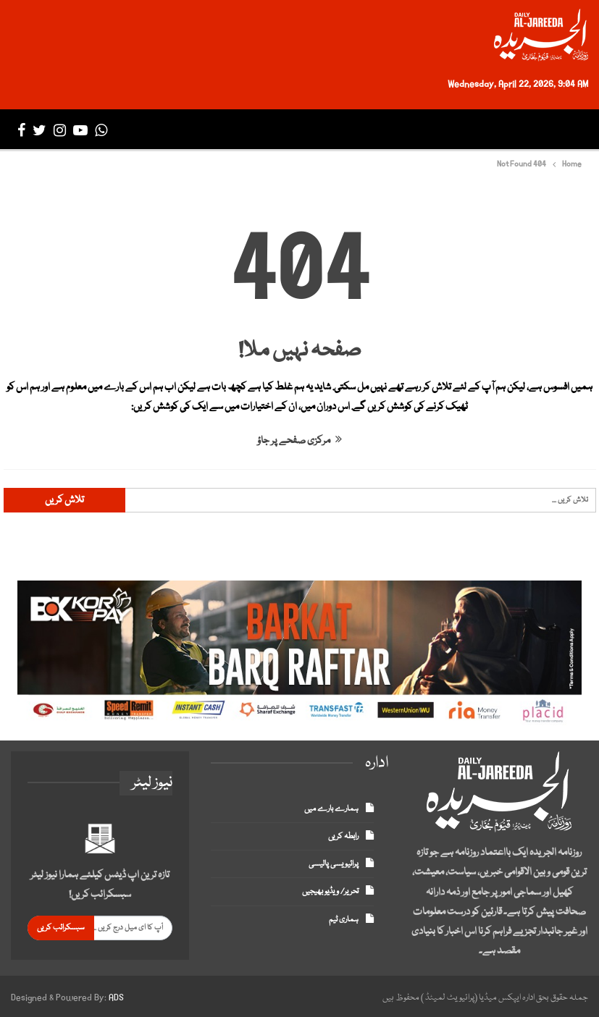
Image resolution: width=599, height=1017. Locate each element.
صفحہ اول (555, 130)
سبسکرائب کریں (61, 927)
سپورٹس (311, 130)
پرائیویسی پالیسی (334, 864)
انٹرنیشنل (396, 130)
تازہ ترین (504, 130)
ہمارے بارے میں (331, 809)
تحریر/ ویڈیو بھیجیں (330, 891)
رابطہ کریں (343, 836)
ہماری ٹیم (344, 919)
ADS (116, 998)
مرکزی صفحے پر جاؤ (299, 441)
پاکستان (458, 130)
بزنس (351, 130)
